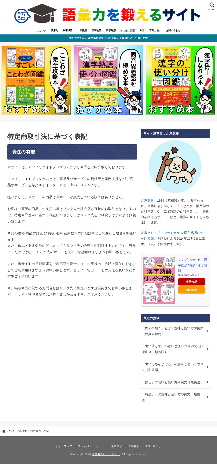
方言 (142, 30)
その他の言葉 (127, 30)
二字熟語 (82, 30)
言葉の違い (155, 30)
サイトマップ (63, 446)
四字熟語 (111, 30)
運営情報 (133, 446)
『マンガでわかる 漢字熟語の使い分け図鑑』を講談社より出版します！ (108, 38)
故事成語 (68, 30)
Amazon (191, 289)
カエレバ (194, 275)
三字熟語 (96, 30)
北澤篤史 (147, 200)
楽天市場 (191, 281)
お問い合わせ (173, 30)
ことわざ (41, 30)
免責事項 (116, 446)
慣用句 (54, 30)
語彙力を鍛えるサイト (106, 454)
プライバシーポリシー (92, 446)
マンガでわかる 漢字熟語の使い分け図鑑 (192, 265)
